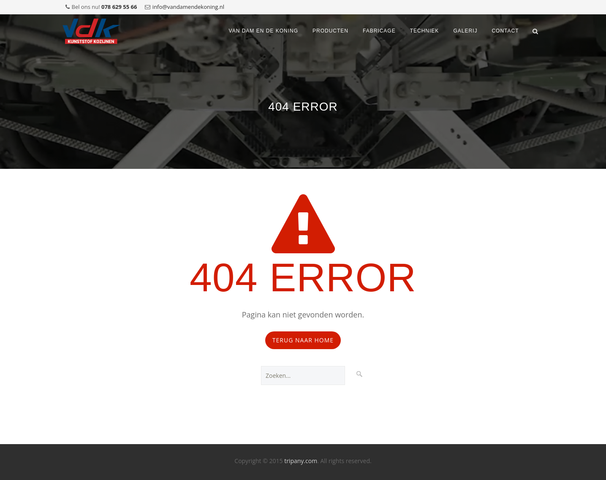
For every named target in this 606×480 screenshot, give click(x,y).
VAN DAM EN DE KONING (263, 31)
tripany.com (300, 461)
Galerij (465, 31)
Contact (505, 31)
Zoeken (359, 373)
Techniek (424, 31)
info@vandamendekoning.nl (188, 7)
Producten (330, 31)
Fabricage (379, 31)
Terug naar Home (303, 340)
